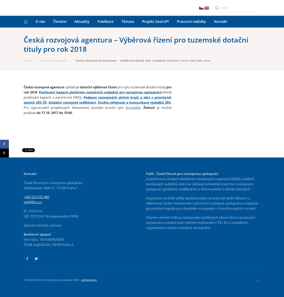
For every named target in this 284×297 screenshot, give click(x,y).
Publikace (105, 21)
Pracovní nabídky (191, 21)
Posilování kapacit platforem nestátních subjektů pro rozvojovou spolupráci (100, 92)
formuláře (133, 107)
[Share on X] (4, 153)
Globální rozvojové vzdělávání (72, 102)
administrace (89, 280)
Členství (59, 21)
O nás (40, 21)
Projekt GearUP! (155, 21)
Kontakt (220, 21)
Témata (127, 21)
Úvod (28, 60)
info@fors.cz (33, 202)
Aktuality (82, 21)
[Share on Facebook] (4, 144)
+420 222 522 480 (36, 197)
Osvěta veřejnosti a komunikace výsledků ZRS (134, 102)
